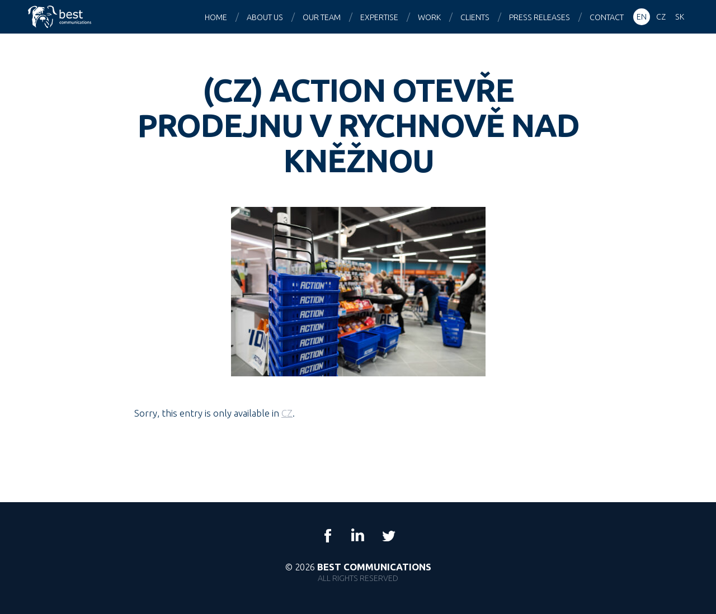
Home (216, 17)
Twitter (388, 536)
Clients (474, 17)
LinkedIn (358, 536)
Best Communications (61, 17)
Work (429, 17)
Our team (322, 17)
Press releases (539, 17)
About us (265, 17)
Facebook (328, 536)
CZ (287, 413)
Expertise (379, 17)
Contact (607, 17)
